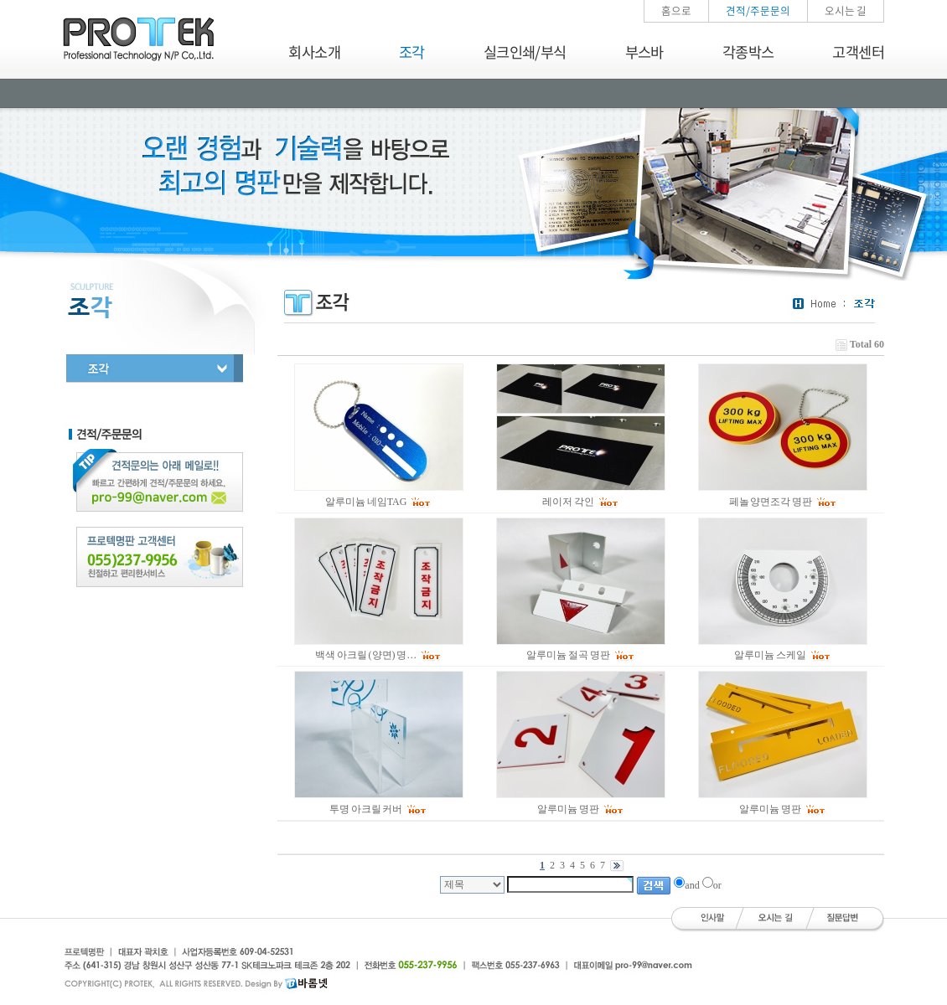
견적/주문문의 (758, 10)
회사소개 (314, 52)
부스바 (644, 52)
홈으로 (676, 10)
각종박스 (748, 52)
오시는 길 (846, 10)
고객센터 (858, 52)
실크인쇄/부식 (525, 52)
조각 (412, 52)
